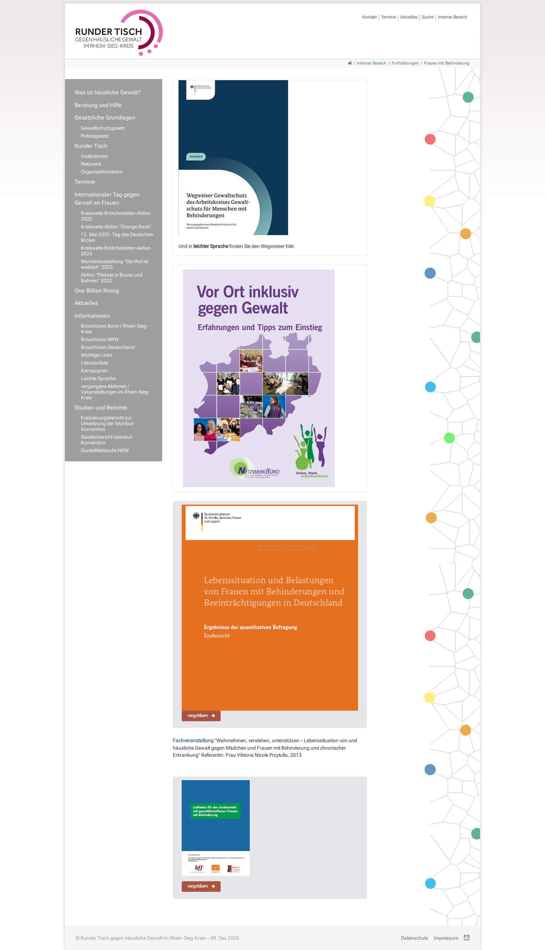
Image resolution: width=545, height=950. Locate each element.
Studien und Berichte (101, 407)
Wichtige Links (96, 355)
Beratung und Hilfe (98, 105)
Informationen (92, 315)
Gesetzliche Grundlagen (105, 117)
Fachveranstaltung (194, 740)
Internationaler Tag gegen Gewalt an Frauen (107, 198)
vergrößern (201, 715)
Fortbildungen (405, 63)
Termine (388, 17)
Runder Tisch (91, 146)
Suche (428, 17)
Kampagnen (94, 370)
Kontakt (369, 17)
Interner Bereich (452, 17)
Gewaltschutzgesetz (103, 128)
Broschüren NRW (100, 339)
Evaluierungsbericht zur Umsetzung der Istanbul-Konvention (107, 423)
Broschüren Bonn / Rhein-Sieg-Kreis (114, 328)
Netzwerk (91, 164)
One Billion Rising (97, 290)
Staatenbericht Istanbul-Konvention (107, 439)
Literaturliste (94, 363)
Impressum (446, 938)
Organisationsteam (102, 171)
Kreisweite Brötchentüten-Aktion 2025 (116, 216)
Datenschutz (414, 938)
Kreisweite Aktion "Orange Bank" (116, 226)
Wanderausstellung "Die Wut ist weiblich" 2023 (114, 264)
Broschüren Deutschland (108, 347)
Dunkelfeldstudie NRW (105, 450)
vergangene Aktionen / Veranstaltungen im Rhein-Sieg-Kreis (115, 391)
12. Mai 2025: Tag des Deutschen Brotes (117, 237)
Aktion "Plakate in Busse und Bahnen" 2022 (112, 277)
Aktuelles (409, 17)
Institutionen (94, 156)
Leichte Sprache (98, 378)
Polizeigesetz (95, 136)
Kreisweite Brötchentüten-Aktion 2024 (116, 250)
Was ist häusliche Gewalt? (108, 92)
